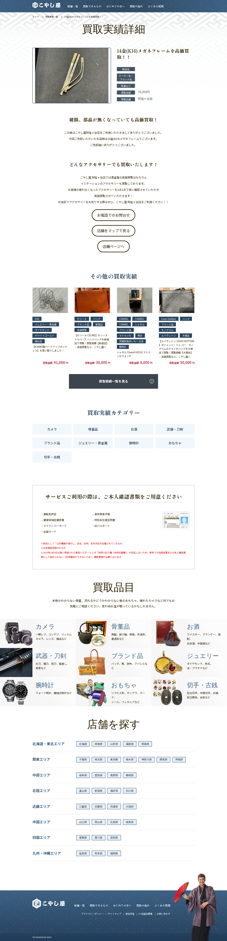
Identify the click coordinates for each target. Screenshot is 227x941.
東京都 (114, 759)
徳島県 (130, 822)
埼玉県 (99, 759)
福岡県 (114, 853)
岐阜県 (83, 775)
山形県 (114, 744)
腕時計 (134, 442)
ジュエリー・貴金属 (93, 442)
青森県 (145, 744)
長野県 (114, 775)
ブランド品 (52, 442)
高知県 (114, 837)
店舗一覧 (72, 6)
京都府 (99, 806)
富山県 (83, 791)
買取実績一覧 (51, 16)
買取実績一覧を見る (113, 381)
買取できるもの (92, 6)
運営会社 (129, 913)
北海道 (83, 744)
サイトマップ (115, 913)
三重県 (83, 806)
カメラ (52, 429)
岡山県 (99, 822)
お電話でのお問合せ (113, 215)
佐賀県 (83, 853)
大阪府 (130, 806)
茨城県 (179, 759)
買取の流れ (136, 6)
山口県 (83, 822)
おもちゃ (175, 442)
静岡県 (130, 775)
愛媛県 (83, 837)
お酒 (134, 429)
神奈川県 (146, 759)
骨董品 (93, 429)
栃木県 (130, 759)
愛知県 (99, 775)
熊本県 (99, 853)
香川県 (99, 837)
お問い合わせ (163, 913)
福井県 (114, 791)
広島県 (114, 822)
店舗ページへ (113, 246)
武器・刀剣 (175, 429)
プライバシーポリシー (92, 913)
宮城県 (99, 744)
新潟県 (99, 791)
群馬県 (163, 759)
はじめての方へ (115, 6)
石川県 (130, 791)
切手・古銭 (52, 457)
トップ (35, 16)
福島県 (130, 744)
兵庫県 (114, 806)
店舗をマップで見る (113, 230)
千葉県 (83, 759)
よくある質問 (156, 6)
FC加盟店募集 (145, 913)
